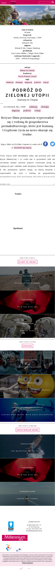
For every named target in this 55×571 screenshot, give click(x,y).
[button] (27, 568)
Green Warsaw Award (27, 76)
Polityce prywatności (27, 563)
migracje (16, 110)
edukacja (33, 107)
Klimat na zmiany (27, 70)
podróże (27, 110)
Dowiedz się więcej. (22, 147)
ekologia (45, 107)
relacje (38, 110)
